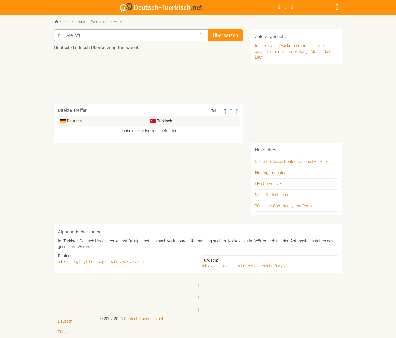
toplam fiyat (265, 45)
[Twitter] (285, 7)
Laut (259, 57)
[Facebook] (279, 7)
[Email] (237, 111)
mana (287, 51)
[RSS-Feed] (292, 7)
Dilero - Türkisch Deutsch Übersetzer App (291, 161)
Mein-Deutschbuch (271, 194)
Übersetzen (225, 35)
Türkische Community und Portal (284, 206)
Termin (272, 51)
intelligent (311, 45)
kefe (328, 51)
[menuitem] (75, 321)
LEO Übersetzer (268, 183)
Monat (316, 51)
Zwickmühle (289, 45)
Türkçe (64, 332)
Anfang (301, 51)
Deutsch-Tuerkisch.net (143, 318)
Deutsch (65, 321)
